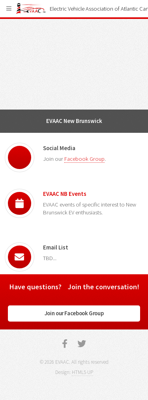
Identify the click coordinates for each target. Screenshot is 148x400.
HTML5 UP (82, 372)
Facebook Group (84, 158)
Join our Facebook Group (74, 313)
